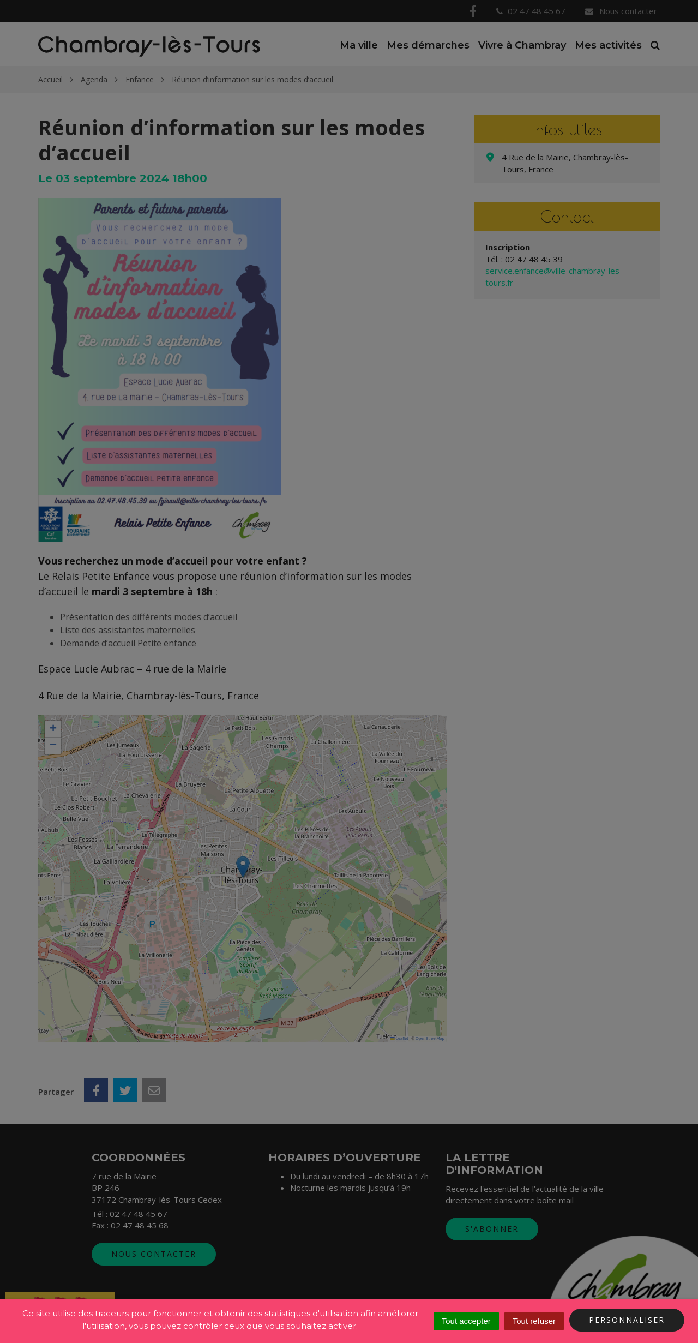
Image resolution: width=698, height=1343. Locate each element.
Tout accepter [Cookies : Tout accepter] (466, 1321)
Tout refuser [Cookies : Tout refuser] (534, 1321)
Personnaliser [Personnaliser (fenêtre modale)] (627, 1320)
